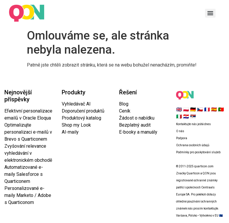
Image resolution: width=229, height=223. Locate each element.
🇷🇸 (193, 116)
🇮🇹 (179, 116)
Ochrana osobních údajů (192, 145)
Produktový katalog (81, 118)
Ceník (124, 111)
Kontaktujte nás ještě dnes (193, 124)
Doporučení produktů (83, 111)
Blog (123, 104)
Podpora (181, 138)
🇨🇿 (200, 109)
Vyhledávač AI (76, 104)
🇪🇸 (214, 109)
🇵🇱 (186, 109)
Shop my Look (76, 125)
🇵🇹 (221, 109)
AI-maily (70, 132)
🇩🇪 (193, 109)
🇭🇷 (186, 116)
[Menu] (210, 13)
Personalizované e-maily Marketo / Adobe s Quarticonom (27, 195)
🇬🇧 (179, 109)
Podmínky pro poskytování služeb (198, 152)
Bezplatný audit (135, 125)
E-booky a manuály (138, 132)
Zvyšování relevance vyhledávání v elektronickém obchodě (28, 153)
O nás (180, 131)
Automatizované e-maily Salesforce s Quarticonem (23, 174)
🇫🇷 (207, 109)
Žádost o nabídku (136, 118)
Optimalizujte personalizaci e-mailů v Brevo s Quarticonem (28, 132)
